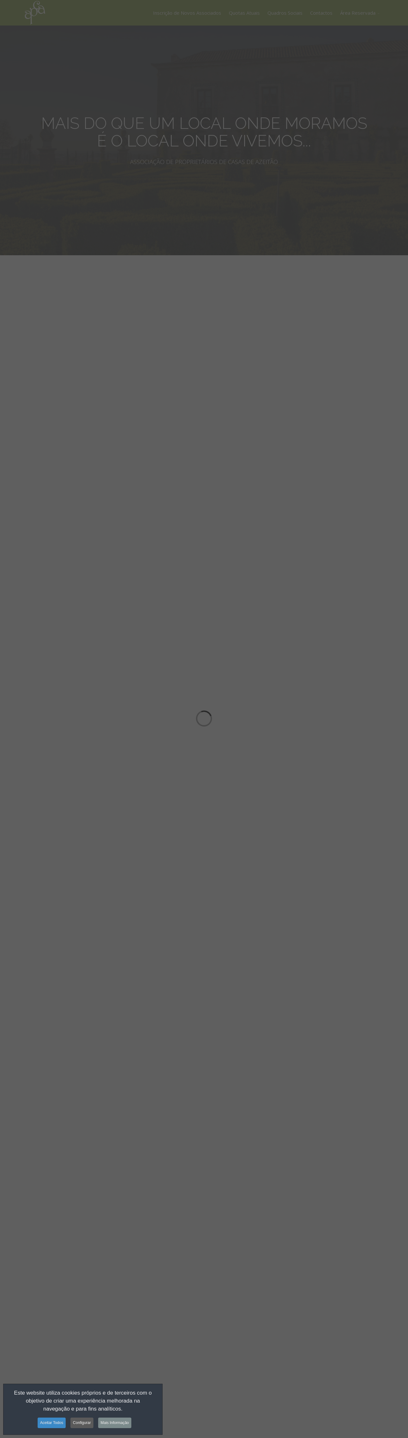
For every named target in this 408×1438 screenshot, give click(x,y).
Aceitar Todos (51, 1423)
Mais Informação (115, 1423)
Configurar (82, 1423)
